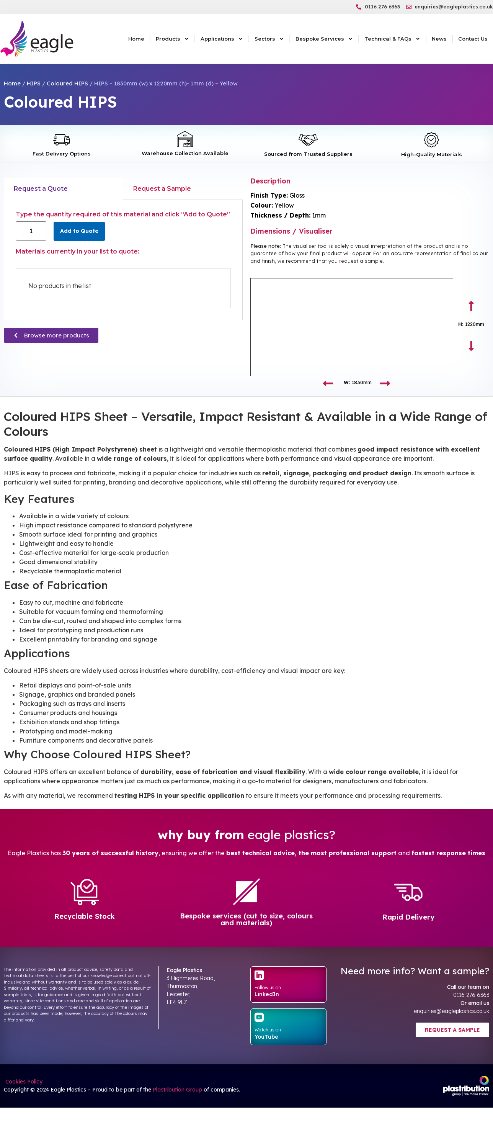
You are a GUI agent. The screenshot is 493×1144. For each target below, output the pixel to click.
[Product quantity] (31, 231)
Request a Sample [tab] (162, 188)
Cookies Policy (23, 1081)
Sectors (269, 39)
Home (136, 39)
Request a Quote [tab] (41, 188)
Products (172, 39)
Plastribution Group (177, 1089)
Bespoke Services (324, 39)
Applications (222, 39)
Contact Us (473, 39)
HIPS (34, 83)
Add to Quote (79, 230)
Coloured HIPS (67, 83)
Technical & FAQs (392, 39)
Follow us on (268, 987)
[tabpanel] (123, 260)
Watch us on (268, 1030)
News (439, 39)
